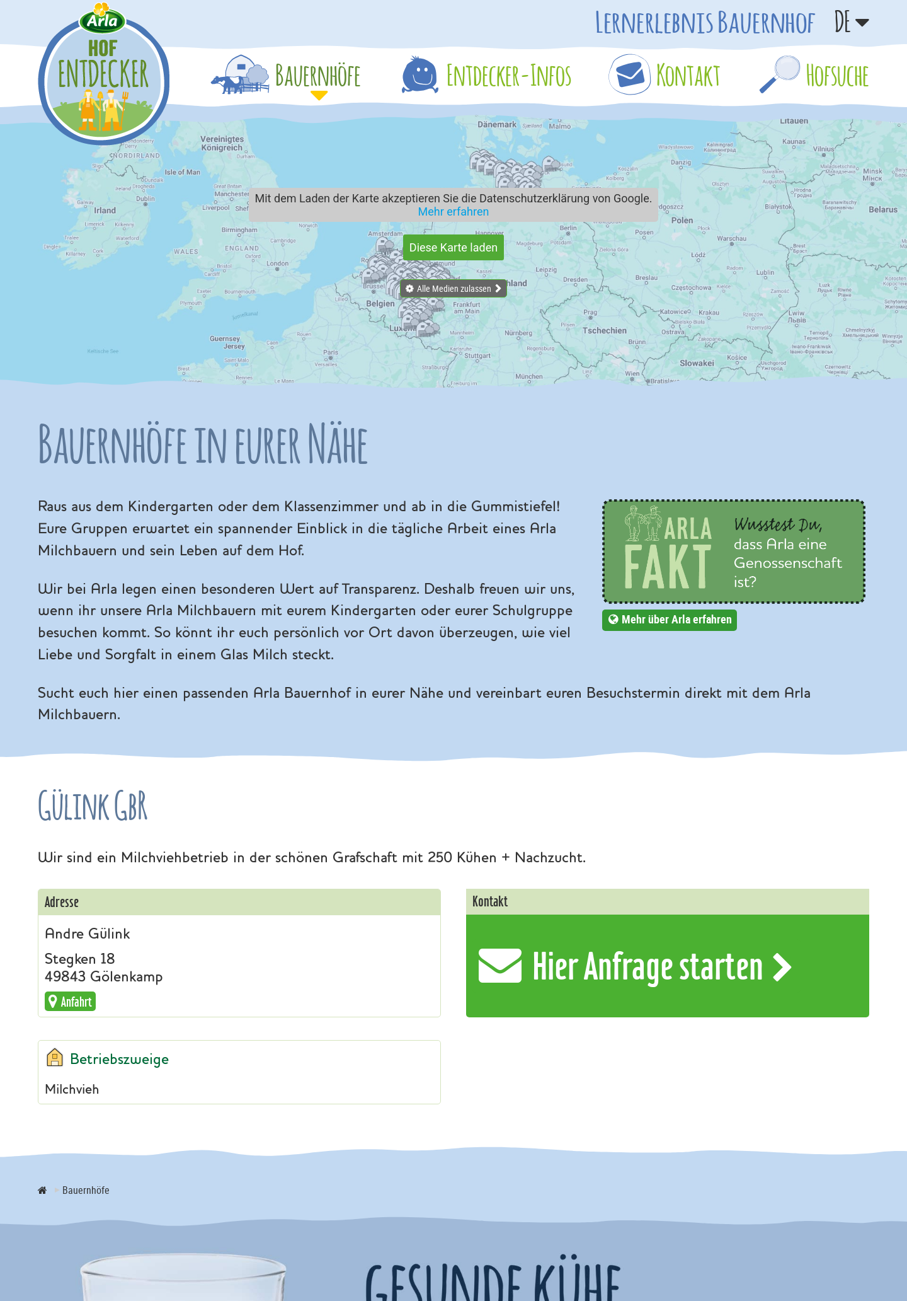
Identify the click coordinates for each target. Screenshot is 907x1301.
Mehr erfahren (453, 211)
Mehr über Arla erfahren (677, 619)
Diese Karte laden (453, 247)
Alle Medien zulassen (454, 288)
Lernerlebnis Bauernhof (705, 21)
